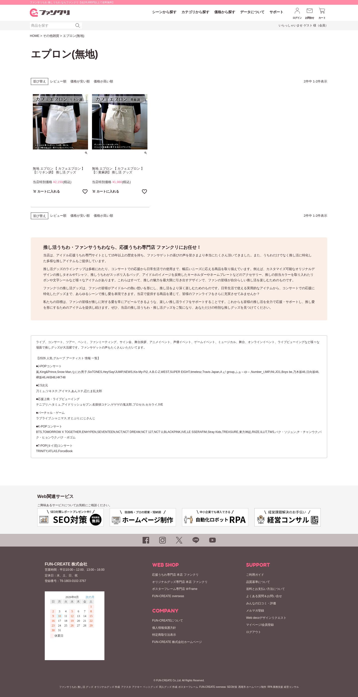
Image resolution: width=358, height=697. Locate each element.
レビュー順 (58, 81)
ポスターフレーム (188, 687)
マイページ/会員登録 (260, 625)
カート (321, 17)
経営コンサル (291, 687)
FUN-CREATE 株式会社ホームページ (177, 642)
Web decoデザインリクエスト (266, 618)
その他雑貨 (51, 36)
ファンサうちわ (68, 687)
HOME (34, 36)
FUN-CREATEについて (167, 620)
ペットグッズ (150, 687)
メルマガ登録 (255, 610)
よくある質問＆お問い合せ (264, 596)
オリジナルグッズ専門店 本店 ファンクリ (180, 582)
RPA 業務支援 (275, 687)
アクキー (137, 687)
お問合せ (309, 17)
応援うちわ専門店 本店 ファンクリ (175, 574)
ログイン (297, 17)
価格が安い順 (80, 81)
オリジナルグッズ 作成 (107, 687)
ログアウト (253, 632)
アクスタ (126, 687)
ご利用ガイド (255, 574)
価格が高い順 (103, 81)
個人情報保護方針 (164, 627)
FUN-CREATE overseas (168, 596)
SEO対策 (232, 687)
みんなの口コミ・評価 (261, 603)
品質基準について (258, 582)
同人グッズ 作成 (168, 687)
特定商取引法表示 (164, 634)
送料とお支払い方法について (265, 589)
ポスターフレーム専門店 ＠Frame (174, 589)
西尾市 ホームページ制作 (252, 687)
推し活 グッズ (85, 687)
